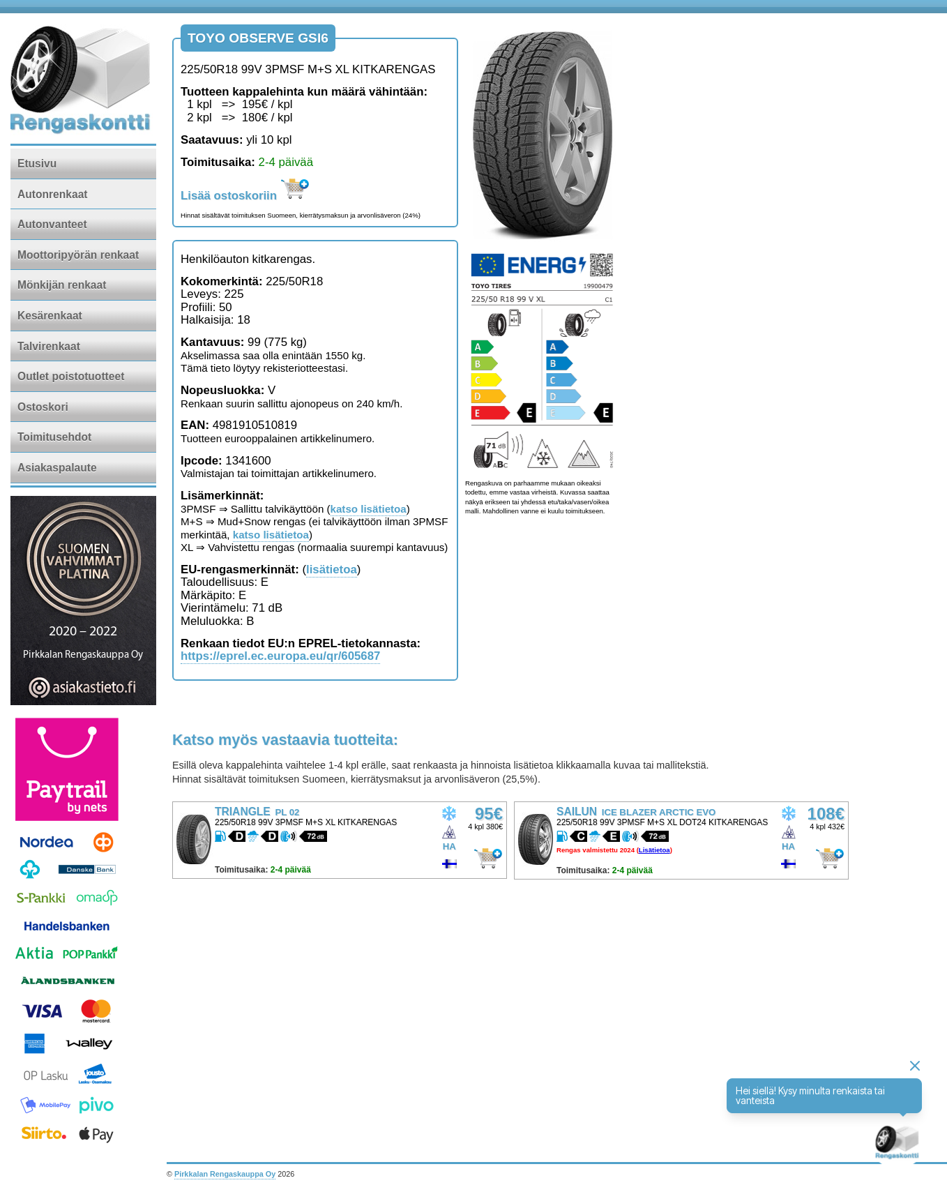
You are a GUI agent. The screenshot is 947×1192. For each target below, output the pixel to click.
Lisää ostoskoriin (245, 195)
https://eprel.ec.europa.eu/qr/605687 (280, 656)
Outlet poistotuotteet (70, 376)
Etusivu (36, 163)
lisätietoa (331, 569)
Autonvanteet (52, 224)
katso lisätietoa (369, 509)
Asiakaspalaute (57, 468)
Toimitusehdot (54, 437)
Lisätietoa (654, 850)
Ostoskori (42, 407)
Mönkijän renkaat (61, 285)
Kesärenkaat (49, 316)
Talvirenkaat (48, 346)
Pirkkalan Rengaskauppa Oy (224, 1174)
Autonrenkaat (52, 194)
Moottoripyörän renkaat (78, 255)
